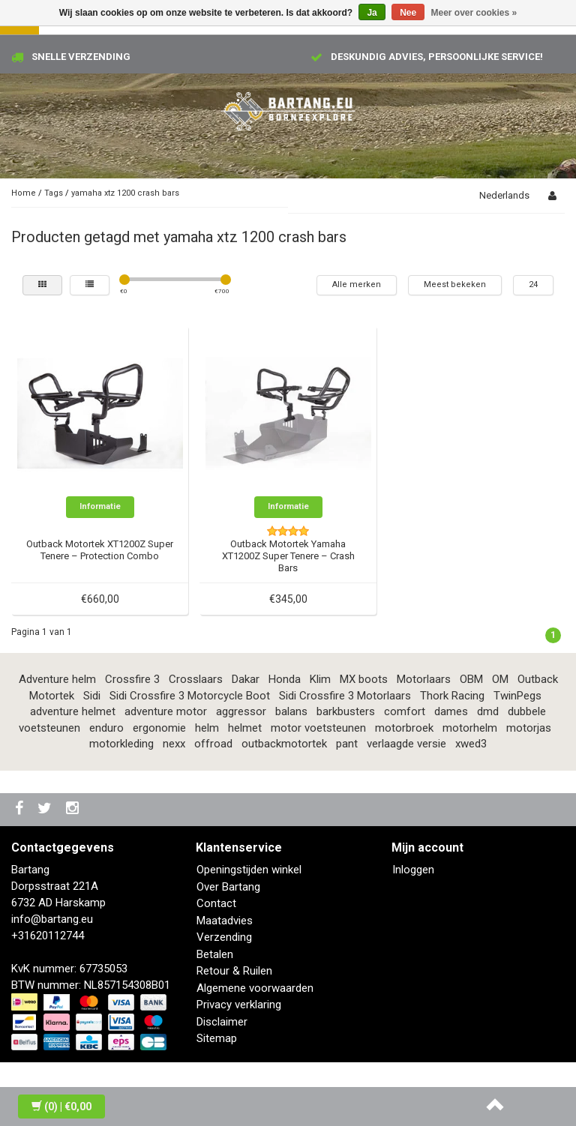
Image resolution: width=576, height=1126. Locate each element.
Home (23, 193)
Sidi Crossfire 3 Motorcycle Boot (190, 695)
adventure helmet (73, 711)
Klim (320, 679)
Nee (408, 12)
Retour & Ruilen (234, 971)
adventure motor (165, 711)
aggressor (241, 711)
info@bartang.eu (52, 919)
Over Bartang (228, 887)
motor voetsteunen (318, 728)
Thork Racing (452, 695)
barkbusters (345, 711)
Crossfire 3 (132, 679)
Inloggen (413, 869)
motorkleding (121, 743)
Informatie (100, 506)
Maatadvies (224, 920)
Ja (371, 12)
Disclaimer (222, 1022)
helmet (245, 728)
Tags (53, 193)
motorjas (528, 728)
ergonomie (159, 728)
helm (207, 728)
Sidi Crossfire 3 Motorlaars (345, 695)
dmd (488, 711)
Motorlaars (424, 679)
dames (451, 711)
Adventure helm (57, 679)
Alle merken (356, 284)
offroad (213, 743)
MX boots (364, 679)
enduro (106, 728)
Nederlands (504, 195)
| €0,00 (62, 1107)
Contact (216, 903)
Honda (284, 679)
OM (500, 679)
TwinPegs (518, 695)
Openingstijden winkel (249, 869)
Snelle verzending (81, 56)
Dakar (246, 679)
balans (291, 711)
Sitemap (216, 1038)
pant (347, 743)
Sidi (91, 695)
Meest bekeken (455, 284)
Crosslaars (196, 679)
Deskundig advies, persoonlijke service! (437, 56)
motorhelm (469, 728)
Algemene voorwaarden (255, 988)
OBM (471, 679)
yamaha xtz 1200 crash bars (125, 193)
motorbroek (404, 728)
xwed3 (471, 743)
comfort (404, 711)
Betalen (214, 954)
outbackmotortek (284, 743)
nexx (174, 743)
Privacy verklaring (238, 1004)
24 (533, 284)
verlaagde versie (406, 743)
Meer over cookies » (474, 12)
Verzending (224, 937)
